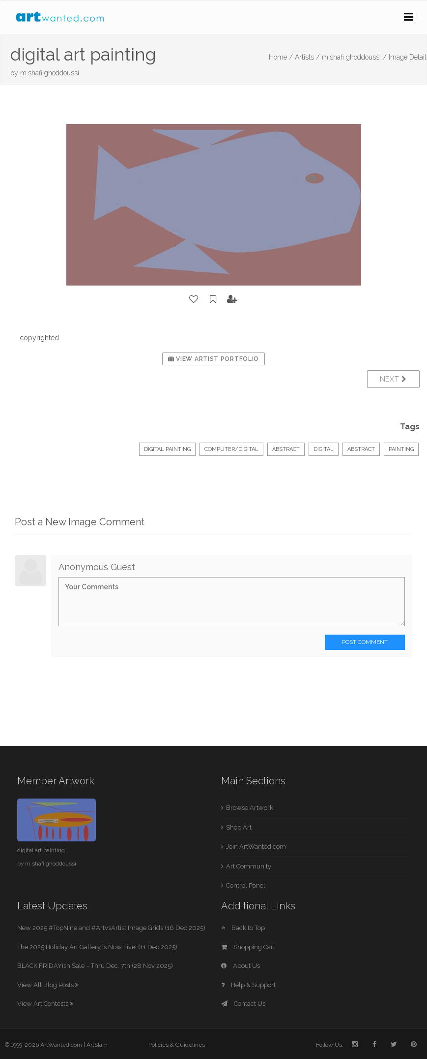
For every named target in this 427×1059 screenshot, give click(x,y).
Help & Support (248, 985)
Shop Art (239, 827)
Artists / (307, 57)
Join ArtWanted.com (256, 846)
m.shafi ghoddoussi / (354, 57)
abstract (361, 449)
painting (401, 449)
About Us (240, 965)
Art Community (248, 866)
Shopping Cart (248, 947)
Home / (281, 57)
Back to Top (243, 927)
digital (323, 449)
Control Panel (245, 885)
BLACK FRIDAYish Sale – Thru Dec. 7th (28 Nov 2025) (95, 965)
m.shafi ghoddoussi (49, 73)
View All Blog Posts (48, 985)
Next (393, 379)
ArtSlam (97, 1044)
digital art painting (41, 850)
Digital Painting (167, 449)
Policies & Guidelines (176, 1044)
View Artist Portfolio (213, 358)
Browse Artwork (249, 807)
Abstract (286, 449)
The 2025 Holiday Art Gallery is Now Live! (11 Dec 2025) (97, 947)
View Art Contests (45, 1003)
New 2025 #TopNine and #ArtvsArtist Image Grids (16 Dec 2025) (111, 927)
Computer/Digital (231, 449)
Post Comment (365, 642)
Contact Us (243, 1003)
